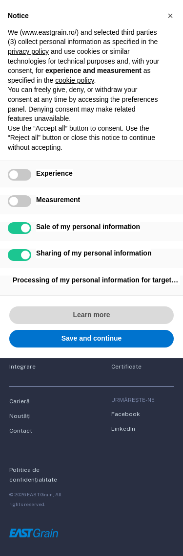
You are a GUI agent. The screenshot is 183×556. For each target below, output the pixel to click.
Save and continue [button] (91, 338)
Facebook (125, 414)
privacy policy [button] (28, 51)
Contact (20, 430)
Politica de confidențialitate (33, 474)
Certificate (126, 366)
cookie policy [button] (74, 80)
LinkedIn (123, 428)
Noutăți (20, 416)
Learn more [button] (91, 315)
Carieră (19, 401)
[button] (170, 15)
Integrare (22, 366)
